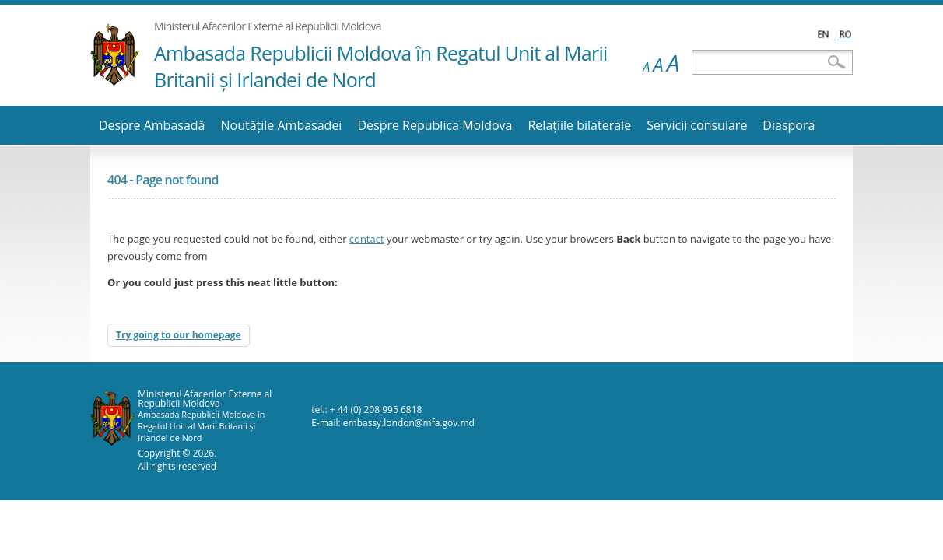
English (823, 34)
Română (845, 34)
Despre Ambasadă (152, 125)
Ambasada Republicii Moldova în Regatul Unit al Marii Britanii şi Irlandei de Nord (381, 66)
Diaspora (788, 125)
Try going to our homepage (178, 334)
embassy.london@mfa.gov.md (409, 422)
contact (366, 239)
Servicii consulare (697, 125)
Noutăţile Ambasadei (281, 125)
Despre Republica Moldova (434, 125)
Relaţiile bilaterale (579, 125)
